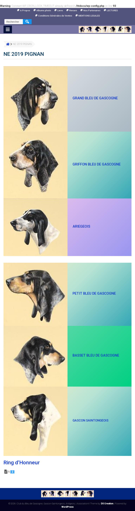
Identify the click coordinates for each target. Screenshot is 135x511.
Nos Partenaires (91, 10)
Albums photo (43, 10)
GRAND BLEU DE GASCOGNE (95, 98)
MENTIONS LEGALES (89, 15)
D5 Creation (107, 503)
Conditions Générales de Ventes (55, 15)
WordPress (67, 507)
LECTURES (112, 10)
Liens (60, 10)
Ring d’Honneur (22, 462)
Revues (73, 10)
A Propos (25, 10)
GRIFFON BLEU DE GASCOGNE (97, 164)
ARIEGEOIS (81, 226)
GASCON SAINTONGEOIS (90, 420)
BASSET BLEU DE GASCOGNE (96, 355)
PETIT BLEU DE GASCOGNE (94, 293)
